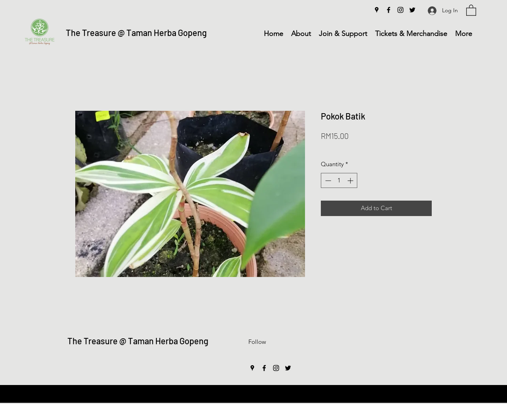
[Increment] (351, 180)
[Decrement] (327, 180)
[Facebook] (389, 10)
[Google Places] (377, 10)
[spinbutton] (339, 180)
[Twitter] (412, 10)
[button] (471, 10)
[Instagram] (400, 10)
